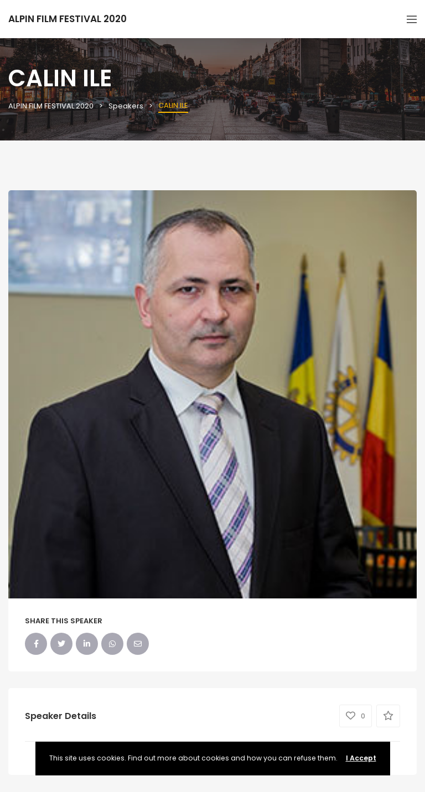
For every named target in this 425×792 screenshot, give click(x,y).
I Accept (361, 758)
